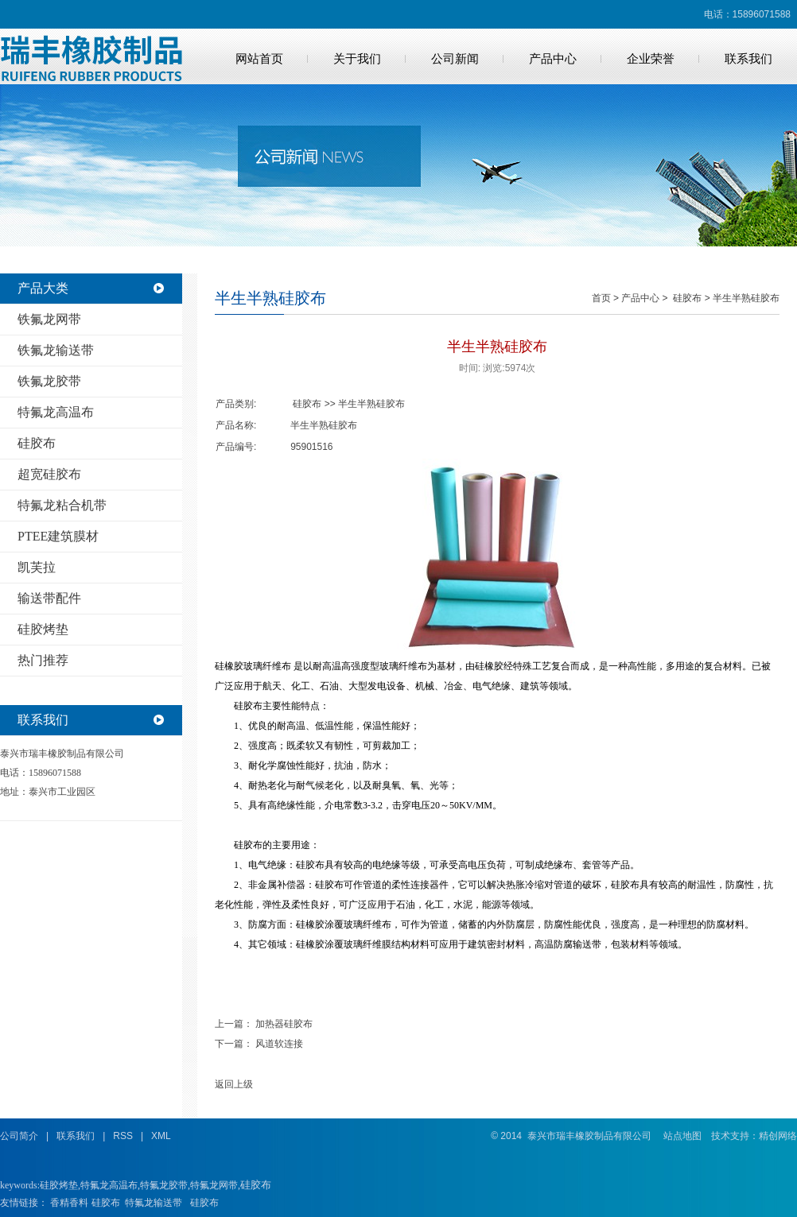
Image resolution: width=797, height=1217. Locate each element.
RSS (123, 1135)
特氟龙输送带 (153, 1202)
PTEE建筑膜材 (58, 536)
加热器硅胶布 (284, 1023)
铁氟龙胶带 (49, 381)
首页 (601, 298)
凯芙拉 (36, 567)
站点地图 (682, 1135)
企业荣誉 (651, 58)
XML (161, 1135)
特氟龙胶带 (164, 1185)
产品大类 (42, 288)
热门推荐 (42, 660)
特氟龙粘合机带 (62, 505)
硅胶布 (36, 443)
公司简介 (19, 1135)
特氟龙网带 (214, 1185)
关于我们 (357, 58)
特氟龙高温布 (55, 412)
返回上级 (234, 1084)
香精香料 (69, 1202)
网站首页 (259, 58)
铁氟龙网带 (49, 319)
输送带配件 (49, 598)
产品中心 (553, 58)
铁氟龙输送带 (55, 350)
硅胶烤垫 (42, 629)
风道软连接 (279, 1043)
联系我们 (748, 58)
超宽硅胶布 (49, 474)
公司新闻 (455, 58)
